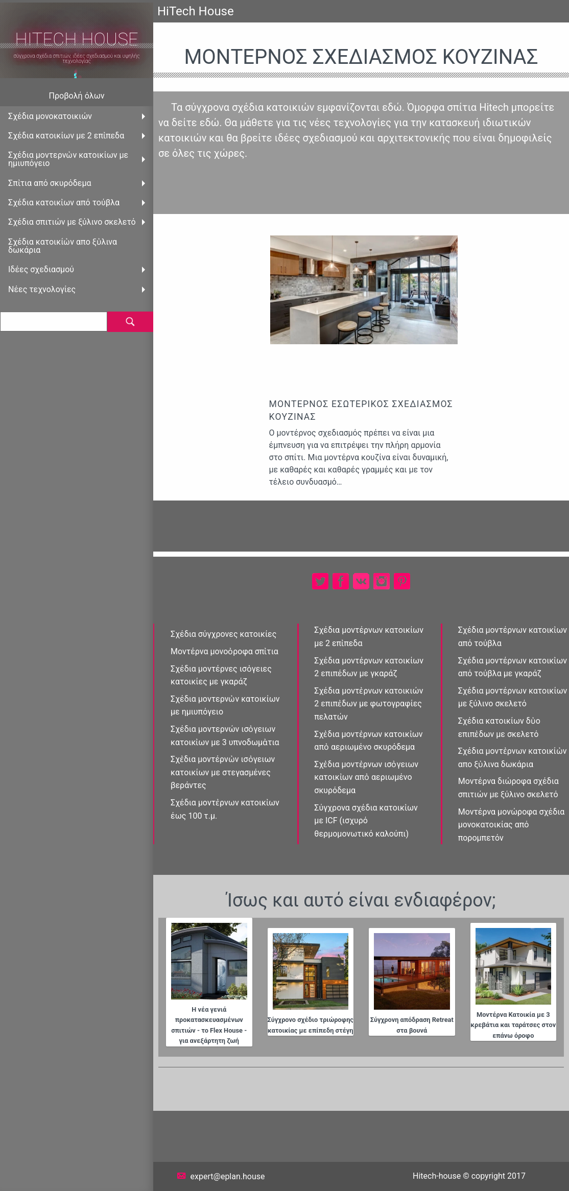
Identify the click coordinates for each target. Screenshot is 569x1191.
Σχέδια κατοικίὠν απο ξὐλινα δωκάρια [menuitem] (62, 246)
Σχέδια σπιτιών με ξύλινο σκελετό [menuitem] (72, 222)
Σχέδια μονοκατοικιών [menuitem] (50, 116)
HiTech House (76, 39)
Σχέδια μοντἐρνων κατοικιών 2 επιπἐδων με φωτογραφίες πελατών (368, 704)
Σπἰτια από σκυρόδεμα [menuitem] (49, 183)
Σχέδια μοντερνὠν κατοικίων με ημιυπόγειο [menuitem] (68, 159)
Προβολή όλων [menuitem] (77, 96)
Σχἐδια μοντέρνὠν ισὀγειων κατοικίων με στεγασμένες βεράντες (223, 772)
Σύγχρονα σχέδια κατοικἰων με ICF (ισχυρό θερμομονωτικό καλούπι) (365, 821)
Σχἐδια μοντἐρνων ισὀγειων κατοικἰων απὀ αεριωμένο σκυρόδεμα (366, 777)
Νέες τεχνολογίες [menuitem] (42, 289)
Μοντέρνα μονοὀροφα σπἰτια (224, 651)
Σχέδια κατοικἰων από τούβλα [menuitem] (64, 202)
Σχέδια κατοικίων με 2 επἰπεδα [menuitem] (66, 135)
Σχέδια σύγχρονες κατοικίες (223, 634)
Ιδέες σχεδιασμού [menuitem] (41, 269)
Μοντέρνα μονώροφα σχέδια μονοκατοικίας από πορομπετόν (511, 825)
